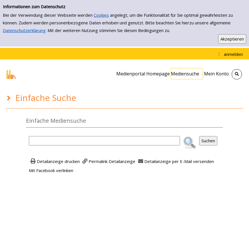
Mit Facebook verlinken (51, 170)
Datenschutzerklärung (24, 30)
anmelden (233, 54)
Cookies (101, 15)
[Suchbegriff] (104, 140)
